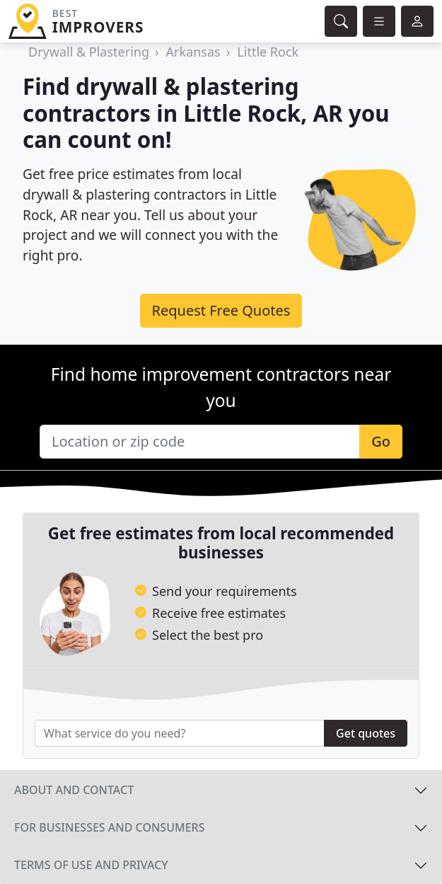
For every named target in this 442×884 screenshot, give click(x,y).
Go (380, 441)
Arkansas (193, 51)
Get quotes (365, 733)
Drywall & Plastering (88, 51)
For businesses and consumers (109, 827)
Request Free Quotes (221, 310)
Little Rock (267, 51)
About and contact (74, 790)
